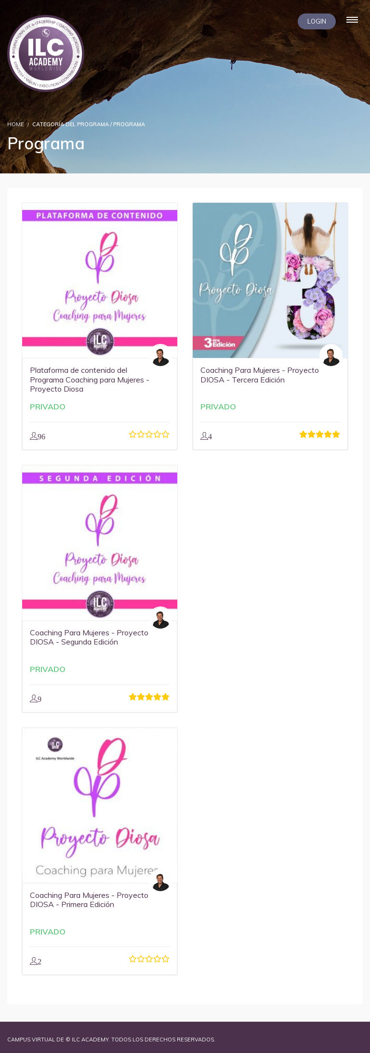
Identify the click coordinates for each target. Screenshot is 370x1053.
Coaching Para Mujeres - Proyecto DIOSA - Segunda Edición (89, 637)
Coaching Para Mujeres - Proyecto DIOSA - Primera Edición (89, 899)
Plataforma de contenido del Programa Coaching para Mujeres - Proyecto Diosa (89, 379)
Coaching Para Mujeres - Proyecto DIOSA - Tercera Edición (259, 374)
